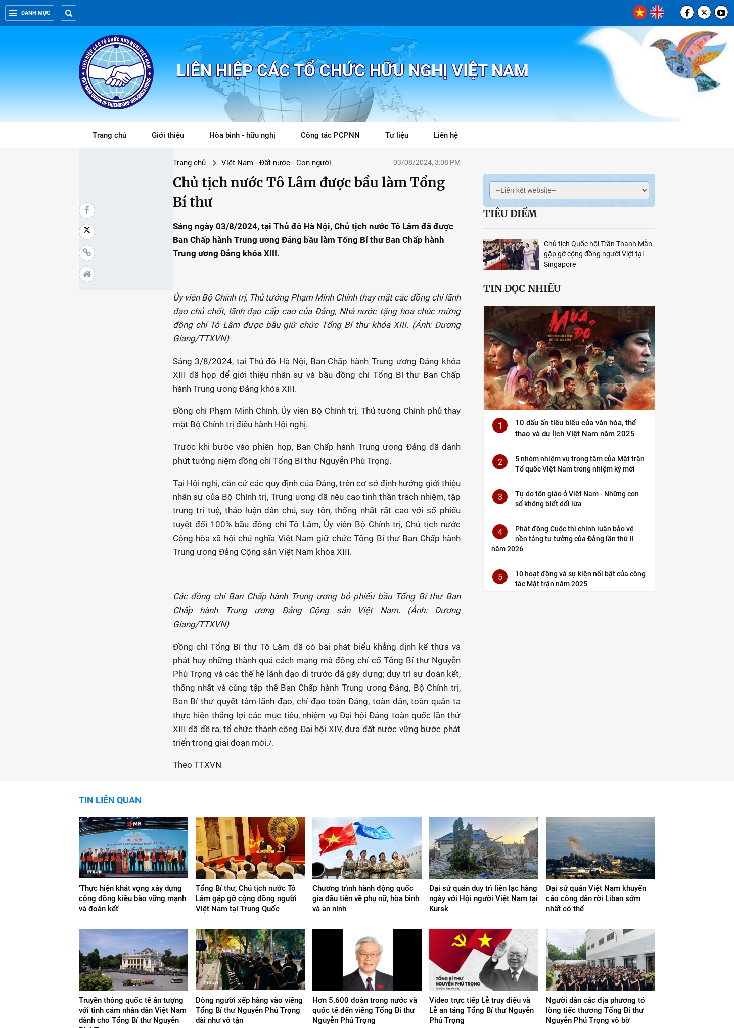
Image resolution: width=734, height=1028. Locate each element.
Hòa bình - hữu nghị (242, 135)
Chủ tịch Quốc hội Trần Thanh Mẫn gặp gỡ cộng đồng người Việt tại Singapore (598, 254)
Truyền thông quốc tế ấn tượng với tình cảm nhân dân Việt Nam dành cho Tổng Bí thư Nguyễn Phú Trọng (133, 899)
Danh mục (29, 13)
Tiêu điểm (510, 213)
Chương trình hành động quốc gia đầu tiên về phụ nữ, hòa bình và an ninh (365, 782)
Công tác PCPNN (330, 135)
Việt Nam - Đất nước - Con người (205, 163)
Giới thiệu (168, 135)
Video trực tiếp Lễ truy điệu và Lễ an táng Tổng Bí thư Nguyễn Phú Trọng (481, 894)
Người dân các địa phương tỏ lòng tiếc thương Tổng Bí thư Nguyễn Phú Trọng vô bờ (595, 894)
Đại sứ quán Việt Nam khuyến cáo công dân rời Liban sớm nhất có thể (596, 782)
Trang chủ (109, 135)
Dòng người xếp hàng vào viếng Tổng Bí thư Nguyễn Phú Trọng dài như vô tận (249, 894)
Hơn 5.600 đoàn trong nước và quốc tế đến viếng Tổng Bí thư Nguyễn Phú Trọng (364, 894)
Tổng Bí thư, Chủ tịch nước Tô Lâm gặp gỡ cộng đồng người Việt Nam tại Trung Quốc (246, 782)
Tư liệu (402, 137)
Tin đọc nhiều (522, 288)
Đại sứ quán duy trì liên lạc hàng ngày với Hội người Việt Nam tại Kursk (483, 782)
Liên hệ (446, 135)
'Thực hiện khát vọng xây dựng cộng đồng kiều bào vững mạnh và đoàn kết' (132, 782)
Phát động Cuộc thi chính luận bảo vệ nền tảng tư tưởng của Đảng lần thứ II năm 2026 (562, 538)
